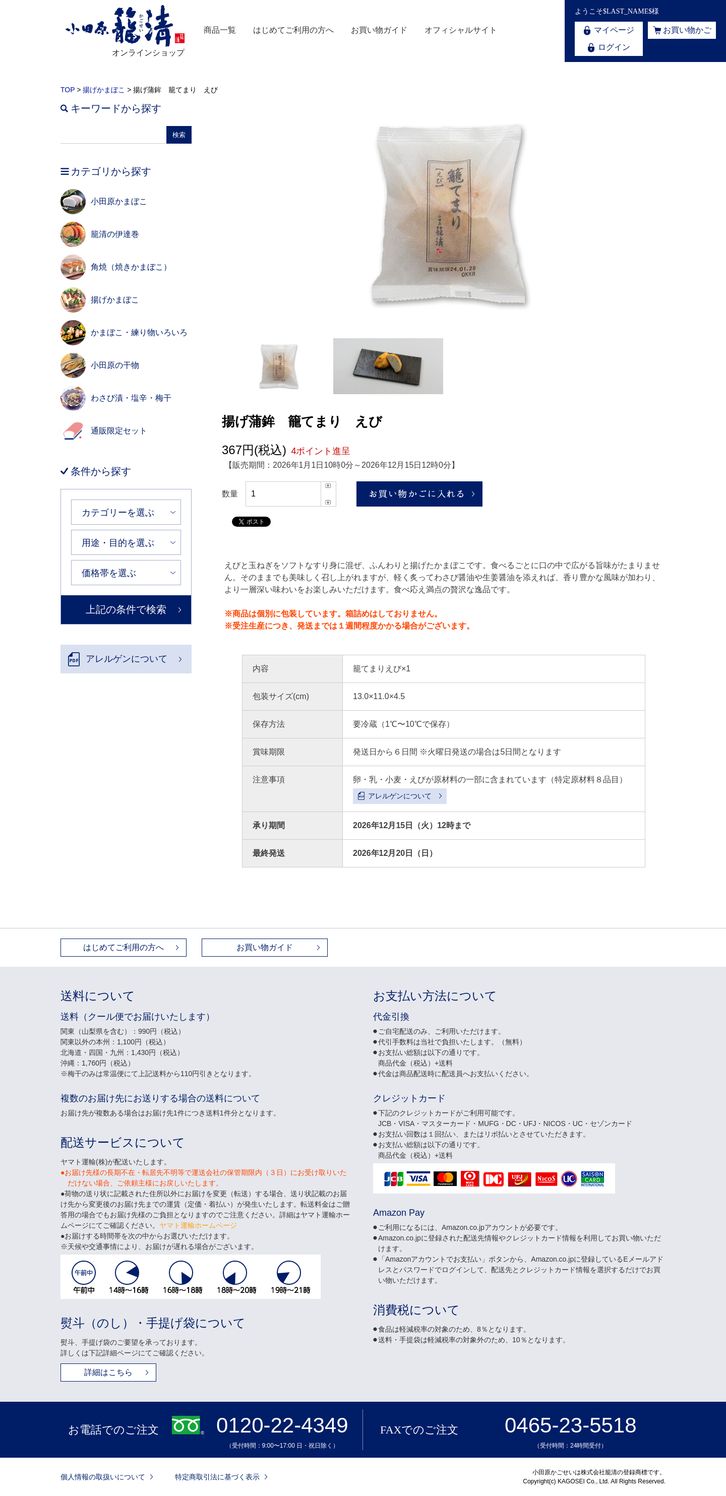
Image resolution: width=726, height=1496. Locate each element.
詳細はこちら (108, 1372)
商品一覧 (220, 30)
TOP (67, 90)
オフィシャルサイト (461, 30)
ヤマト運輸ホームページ (198, 1225)
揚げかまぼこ (104, 90)
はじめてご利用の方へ (293, 30)
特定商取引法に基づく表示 (217, 1477)
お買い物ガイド (379, 30)
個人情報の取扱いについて (102, 1477)
